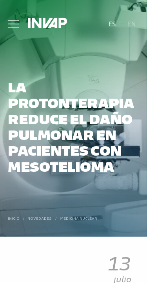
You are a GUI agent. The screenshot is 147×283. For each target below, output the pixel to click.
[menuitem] (111, 23)
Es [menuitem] (112, 23)
